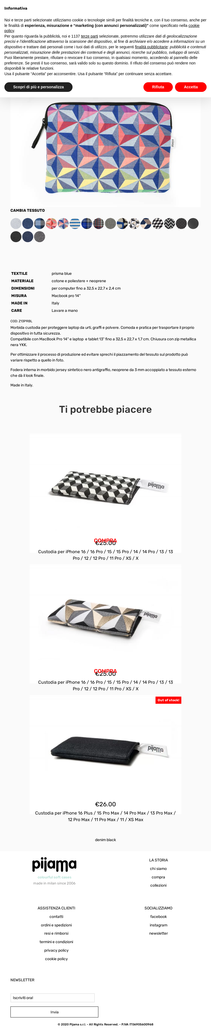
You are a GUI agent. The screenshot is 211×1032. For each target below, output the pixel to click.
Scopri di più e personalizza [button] (38, 87)
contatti (56, 916)
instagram (158, 925)
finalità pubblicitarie (151, 47)
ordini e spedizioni (56, 925)
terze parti (89, 36)
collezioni (158, 885)
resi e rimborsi (56, 933)
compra (158, 877)
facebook (158, 916)
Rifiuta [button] (158, 87)
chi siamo (158, 868)
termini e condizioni (56, 942)
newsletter (158, 933)
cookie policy (56, 959)
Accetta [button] (191, 87)
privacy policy (56, 950)
